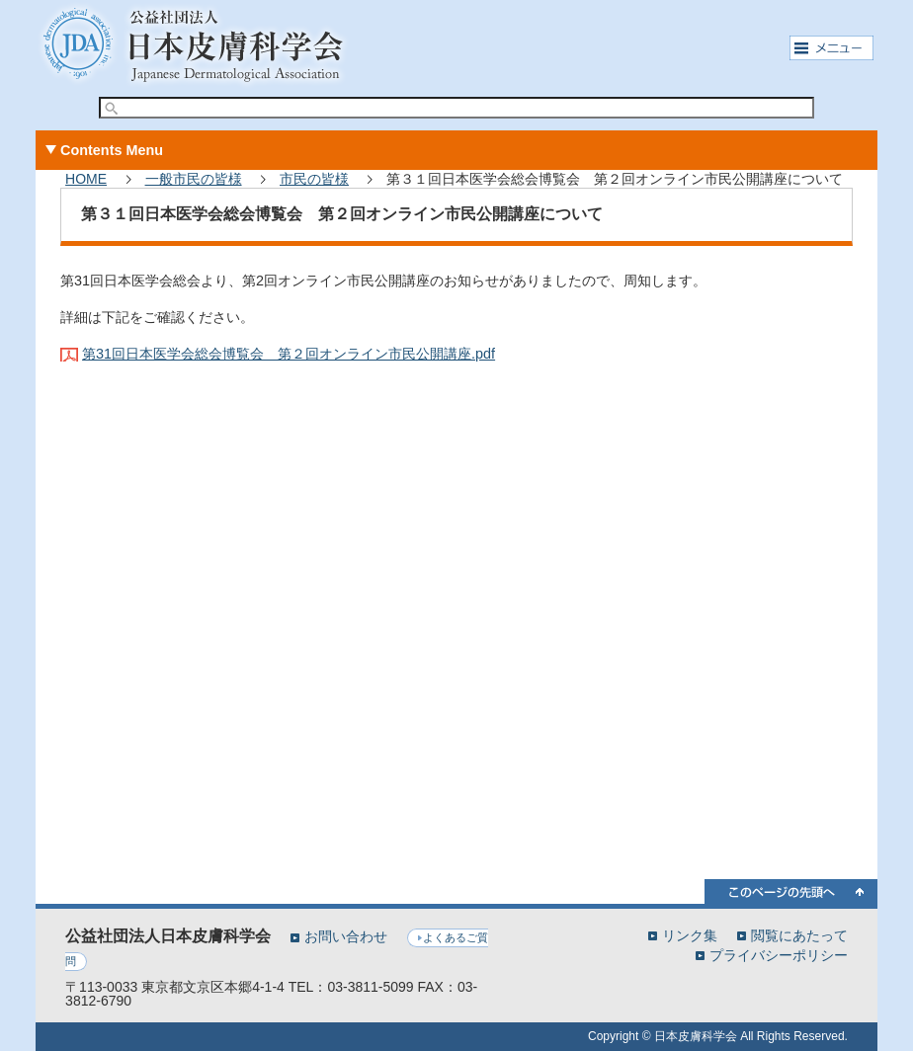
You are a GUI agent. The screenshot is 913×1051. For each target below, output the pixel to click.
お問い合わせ (345, 936)
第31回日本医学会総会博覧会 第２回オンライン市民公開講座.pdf (288, 354)
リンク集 (689, 935)
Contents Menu (111, 150)
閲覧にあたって (799, 935)
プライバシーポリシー (778, 954)
